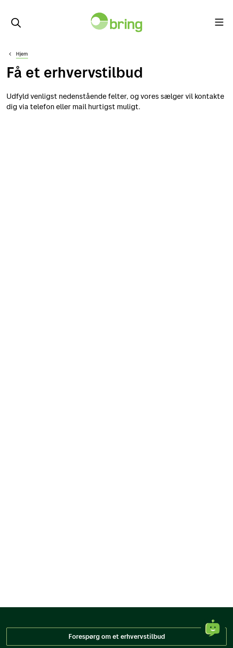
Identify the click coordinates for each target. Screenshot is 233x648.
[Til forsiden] (116, 22)
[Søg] (13, 22)
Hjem (22, 53)
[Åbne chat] (213, 628)
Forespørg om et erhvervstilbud (116, 636)
